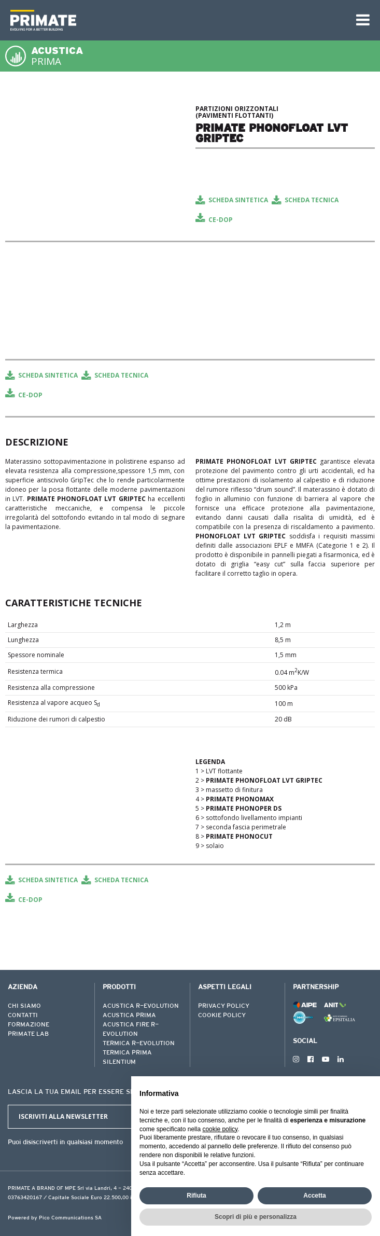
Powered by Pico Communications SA (55, 1218)
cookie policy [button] (219, 1129)
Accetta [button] (314, 1195)
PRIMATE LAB (28, 1034)
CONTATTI (23, 1015)
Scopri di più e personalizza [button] (256, 1216)
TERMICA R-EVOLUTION (139, 1043)
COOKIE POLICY (222, 1015)
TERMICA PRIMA (127, 1053)
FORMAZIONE (28, 1025)
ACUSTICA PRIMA (129, 1015)
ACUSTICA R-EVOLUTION (141, 1006)
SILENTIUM (119, 1062)
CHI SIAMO (24, 1006)
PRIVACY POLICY (223, 1006)
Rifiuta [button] (196, 1195)
